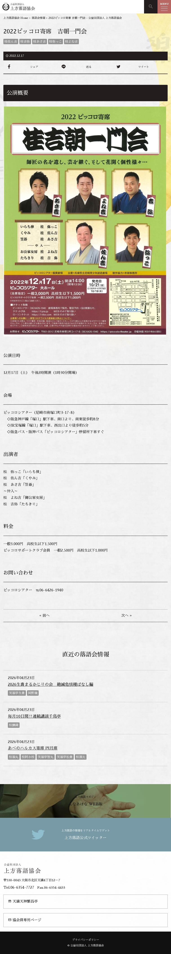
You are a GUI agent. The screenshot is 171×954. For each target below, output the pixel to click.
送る (88, 67)
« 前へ (44, 615)
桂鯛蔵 (13, 725)
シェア (34, 67)
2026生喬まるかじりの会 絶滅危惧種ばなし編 (50, 684)
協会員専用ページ (24, 920)
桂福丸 (13, 757)
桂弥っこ (55, 41)
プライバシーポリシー (85, 940)
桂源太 (80, 757)
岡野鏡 (33, 693)
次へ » (126, 615)
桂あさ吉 (39, 41)
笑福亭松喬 (65, 757)
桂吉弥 (25, 41)
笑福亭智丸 (45, 757)
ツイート (143, 67)
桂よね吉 (71, 41)
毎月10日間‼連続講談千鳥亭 (34, 716)
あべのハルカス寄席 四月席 (33, 748)
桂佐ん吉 (10, 41)
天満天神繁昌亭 (23, 901)
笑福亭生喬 (17, 693)
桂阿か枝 (28, 757)
